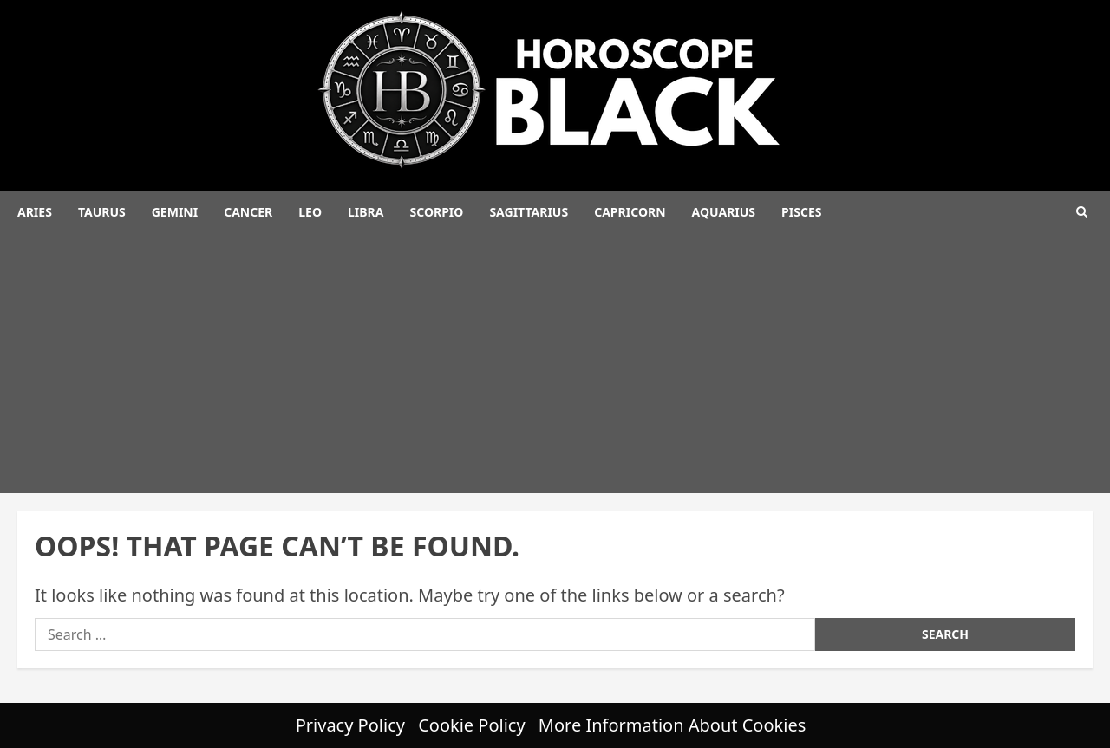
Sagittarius (528, 212)
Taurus (102, 212)
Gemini (175, 212)
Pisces (801, 212)
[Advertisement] (555, 363)
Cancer (248, 212)
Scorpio (436, 212)
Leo (310, 212)
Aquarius (724, 212)
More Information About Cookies (672, 725)
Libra (365, 212)
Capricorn (629, 212)
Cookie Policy (471, 725)
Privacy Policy (350, 725)
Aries (34, 212)
